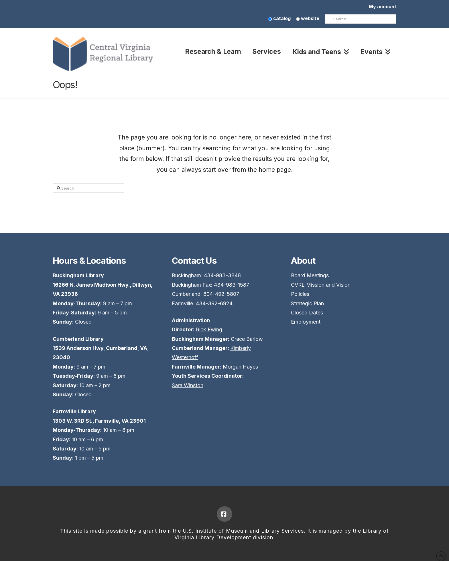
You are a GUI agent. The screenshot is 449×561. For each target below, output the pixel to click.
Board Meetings (310, 275)
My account (382, 6)
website (307, 18)
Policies (300, 294)
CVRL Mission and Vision (320, 285)
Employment (305, 322)
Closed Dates (307, 313)
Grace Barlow (247, 339)
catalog (279, 18)
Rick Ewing (209, 329)
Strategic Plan (307, 303)
